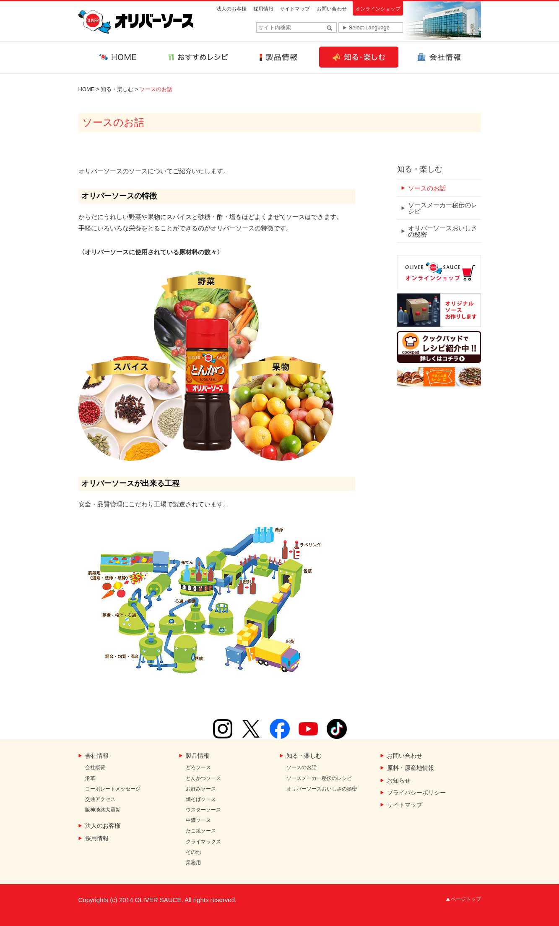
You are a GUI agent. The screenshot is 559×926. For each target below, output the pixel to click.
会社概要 (95, 767)
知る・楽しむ (117, 89)
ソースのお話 (427, 188)
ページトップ (466, 899)
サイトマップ (295, 9)
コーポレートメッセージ (112, 789)
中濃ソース (198, 820)
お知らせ (399, 780)
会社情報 (97, 756)
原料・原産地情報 (410, 768)
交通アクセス (100, 799)
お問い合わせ (332, 9)
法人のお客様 (231, 9)
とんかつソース (203, 778)
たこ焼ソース (201, 831)
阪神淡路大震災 (102, 810)
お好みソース (201, 789)
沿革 (90, 778)
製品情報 (197, 756)
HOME (86, 89)
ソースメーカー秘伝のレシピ (442, 208)
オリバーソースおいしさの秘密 (442, 231)
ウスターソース (203, 810)
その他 (193, 852)
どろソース (198, 767)
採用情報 (263, 9)
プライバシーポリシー (416, 793)
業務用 (193, 863)
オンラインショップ (377, 9)
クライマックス (203, 842)
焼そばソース (201, 799)
